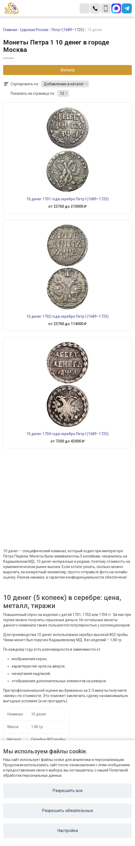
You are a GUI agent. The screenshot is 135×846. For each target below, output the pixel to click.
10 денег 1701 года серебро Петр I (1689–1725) (67, 199)
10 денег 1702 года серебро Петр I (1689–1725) (67, 316)
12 (62, 93)
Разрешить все (67, 790)
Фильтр (67, 69)
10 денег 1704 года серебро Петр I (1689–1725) (67, 434)
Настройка (67, 830)
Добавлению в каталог (64, 84)
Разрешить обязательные (67, 810)
